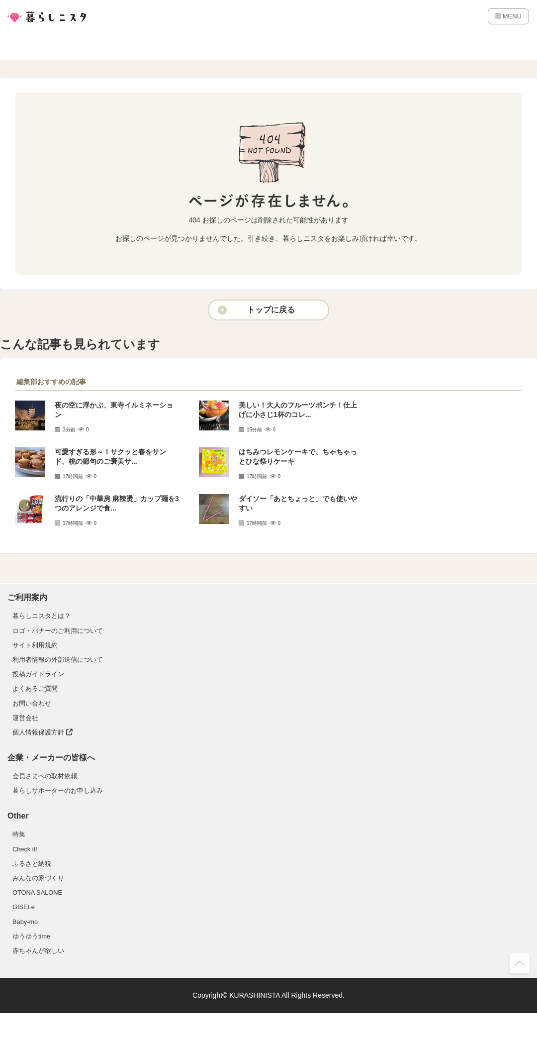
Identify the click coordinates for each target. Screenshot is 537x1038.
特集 (18, 834)
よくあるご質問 (35, 688)
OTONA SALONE (37, 892)
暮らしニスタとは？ (41, 616)
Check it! (24, 849)
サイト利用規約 (35, 645)
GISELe (23, 907)
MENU (508, 16)
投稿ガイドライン (38, 674)
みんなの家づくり (38, 878)
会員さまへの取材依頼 (44, 776)
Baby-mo (25, 922)
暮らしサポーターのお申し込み (57, 790)
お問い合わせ (31, 703)
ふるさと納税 (31, 863)
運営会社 (25, 718)
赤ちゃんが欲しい (38, 950)
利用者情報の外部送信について (57, 659)
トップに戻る (271, 310)
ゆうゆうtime (31, 936)
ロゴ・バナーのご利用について (57, 630)
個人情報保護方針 (42, 732)
